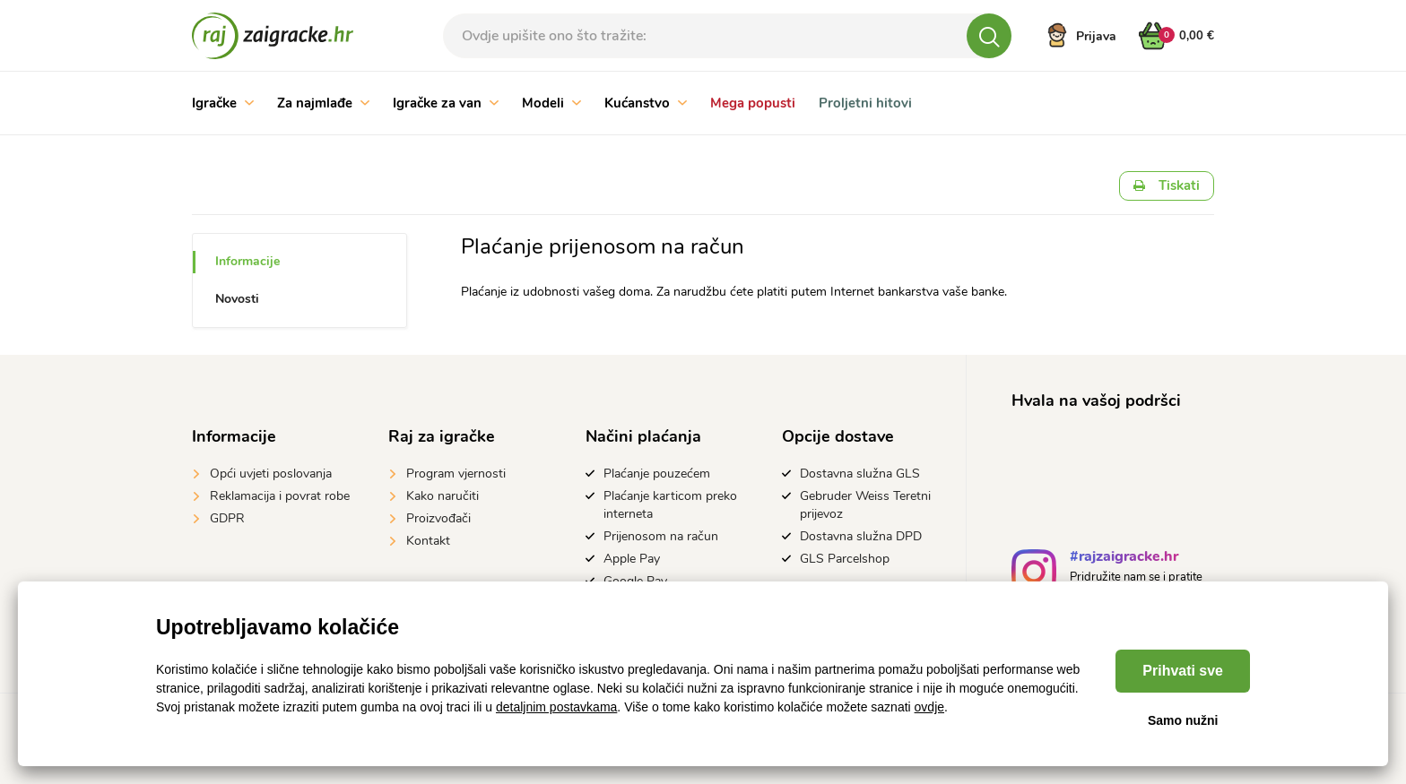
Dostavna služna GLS (860, 473)
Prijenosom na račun (660, 536)
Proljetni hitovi (865, 103)
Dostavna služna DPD (861, 536)
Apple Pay (631, 558)
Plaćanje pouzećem (656, 473)
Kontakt (428, 540)
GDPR (227, 518)
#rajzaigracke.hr (1124, 558)
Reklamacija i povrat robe (280, 495)
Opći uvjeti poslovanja (271, 473)
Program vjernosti (456, 473)
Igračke (223, 103)
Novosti (237, 298)
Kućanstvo (645, 103)
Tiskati (1166, 185)
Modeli (551, 103)
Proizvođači (438, 518)
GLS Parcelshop (845, 558)
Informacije (247, 261)
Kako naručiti (442, 495)
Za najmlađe (323, 103)
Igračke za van (446, 103)
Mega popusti (752, 103)
